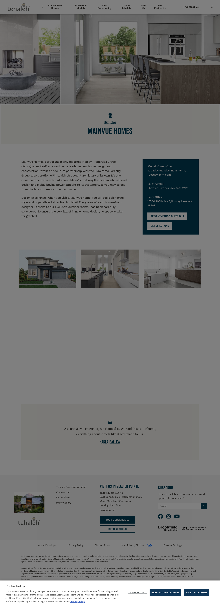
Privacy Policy (77, 602)
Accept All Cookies (196, 593)
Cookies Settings (137, 593)
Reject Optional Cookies (165, 593)
